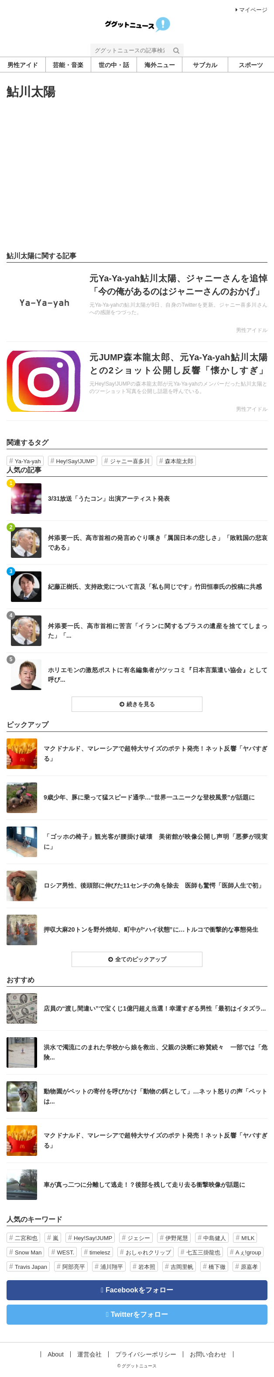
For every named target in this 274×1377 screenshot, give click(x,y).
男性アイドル (251, 330)
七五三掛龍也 (203, 1252)
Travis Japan (31, 1267)
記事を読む (137, 302)
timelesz (99, 1252)
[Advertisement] (137, 175)
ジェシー (138, 1238)
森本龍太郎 (179, 461)
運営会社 (89, 1354)
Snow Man (28, 1252)
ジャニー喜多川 (130, 461)
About (56, 1354)
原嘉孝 (249, 1267)
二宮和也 (26, 1238)
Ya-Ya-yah (28, 461)
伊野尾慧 (176, 1238)
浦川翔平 (111, 1267)
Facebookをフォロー (139, 1290)
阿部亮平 (73, 1267)
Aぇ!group (248, 1252)
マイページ (251, 10)
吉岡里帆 (182, 1267)
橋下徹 (217, 1267)
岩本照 (146, 1267)
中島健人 (214, 1238)
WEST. (65, 1252)
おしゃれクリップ (148, 1252)
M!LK (247, 1238)
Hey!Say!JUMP (75, 461)
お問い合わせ (208, 1354)
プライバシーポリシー (145, 1354)
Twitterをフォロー (139, 1314)
